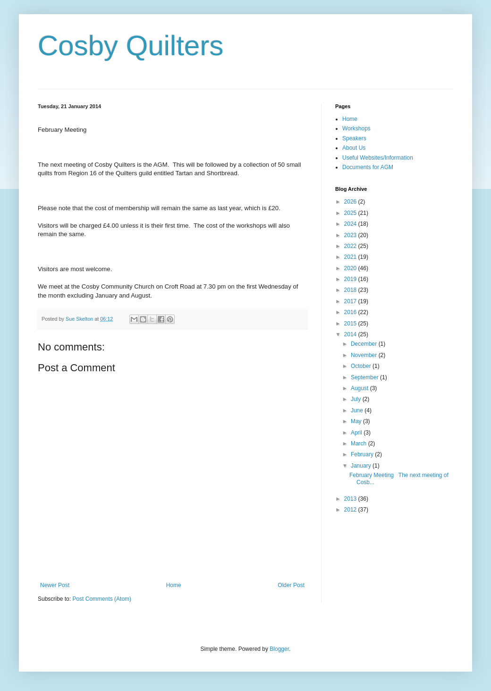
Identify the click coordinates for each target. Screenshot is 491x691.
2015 (351, 323)
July (357, 399)
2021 (351, 257)
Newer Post (54, 585)
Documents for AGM (367, 167)
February (363, 454)
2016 (351, 312)
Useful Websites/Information (377, 157)
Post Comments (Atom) (101, 599)
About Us (353, 148)
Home (173, 585)
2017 (351, 301)
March (359, 443)
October (361, 366)
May (357, 421)
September (365, 377)
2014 (351, 334)
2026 (351, 201)
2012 (351, 509)
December (365, 344)
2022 (351, 246)
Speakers (354, 138)
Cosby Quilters (130, 45)
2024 (351, 224)
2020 (351, 268)
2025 (351, 213)
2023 (351, 235)
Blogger (279, 649)
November (365, 355)
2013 (351, 498)
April (357, 432)
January (361, 465)
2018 (351, 290)
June (357, 410)
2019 (351, 279)
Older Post (291, 585)
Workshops (356, 128)
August (360, 388)
